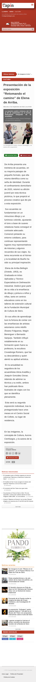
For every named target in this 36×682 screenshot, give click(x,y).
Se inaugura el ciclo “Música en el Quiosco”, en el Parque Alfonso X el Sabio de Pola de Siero (21, 570)
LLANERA (5, 11)
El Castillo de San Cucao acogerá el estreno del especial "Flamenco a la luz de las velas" (17, 483)
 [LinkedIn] (19, 453)
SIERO (11, 11)
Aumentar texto (11, 155)
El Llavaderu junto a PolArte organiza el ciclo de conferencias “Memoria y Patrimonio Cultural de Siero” (17, 477)
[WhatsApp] (7, 453)
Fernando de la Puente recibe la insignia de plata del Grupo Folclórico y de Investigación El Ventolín (20, 601)
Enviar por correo (12, 458)
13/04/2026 (12, 583)
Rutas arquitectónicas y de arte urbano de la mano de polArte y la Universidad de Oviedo (20, 579)
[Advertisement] (18, 52)
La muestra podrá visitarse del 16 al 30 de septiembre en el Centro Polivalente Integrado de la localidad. (18, 113)
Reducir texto (26, 155)
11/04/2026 (12, 594)
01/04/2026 (12, 616)
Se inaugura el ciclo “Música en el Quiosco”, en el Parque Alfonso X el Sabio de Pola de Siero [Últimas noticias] (25, 74)
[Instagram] (16, 453)
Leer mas (18, 506)
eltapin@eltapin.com (9, 16)
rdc (13, 462)
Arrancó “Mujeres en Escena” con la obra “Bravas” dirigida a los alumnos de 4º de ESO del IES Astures (18, 501)
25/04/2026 (12, 574)
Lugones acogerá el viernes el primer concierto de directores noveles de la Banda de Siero (19, 622)
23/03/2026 (12, 626)
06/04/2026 (12, 605)
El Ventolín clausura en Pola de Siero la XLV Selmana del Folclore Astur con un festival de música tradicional (21, 590)
